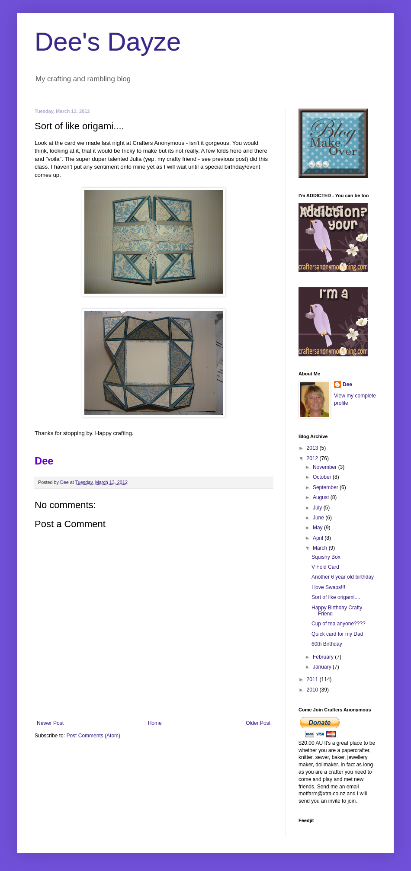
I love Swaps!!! (328, 587)
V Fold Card (325, 567)
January (323, 667)
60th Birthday (326, 644)
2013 (313, 448)
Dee (347, 384)
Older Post (258, 723)
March (321, 548)
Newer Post (50, 723)
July (318, 508)
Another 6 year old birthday (342, 577)
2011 (313, 679)
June (319, 518)
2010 (313, 690)
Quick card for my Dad (337, 634)
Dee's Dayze (108, 41)
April (318, 538)
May (318, 528)
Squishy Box (325, 557)
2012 (313, 458)
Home (155, 723)
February (324, 657)
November (325, 467)
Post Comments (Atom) (93, 736)
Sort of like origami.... (335, 597)
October (323, 477)
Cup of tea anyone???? (338, 624)
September (326, 487)
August (322, 497)
